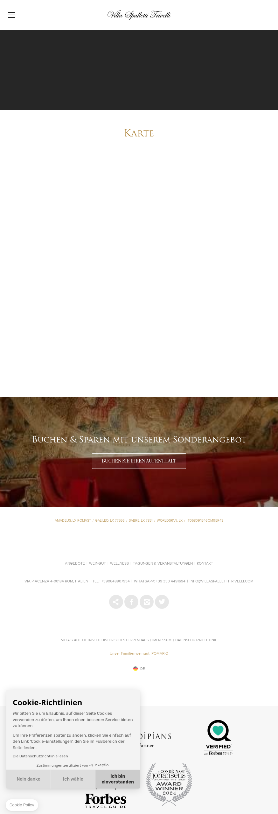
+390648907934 (115, 581)
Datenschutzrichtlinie (196, 640)
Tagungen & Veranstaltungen (163, 564)
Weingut (97, 564)
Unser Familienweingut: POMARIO (139, 654)
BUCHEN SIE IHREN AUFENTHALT (139, 461)
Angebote (75, 564)
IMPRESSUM (161, 640)
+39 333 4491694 (170, 581)
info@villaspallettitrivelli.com (222, 581)
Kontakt (205, 564)
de (142, 669)
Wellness (119, 564)
